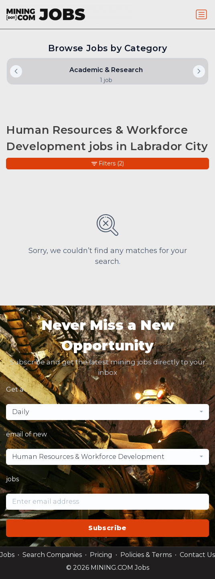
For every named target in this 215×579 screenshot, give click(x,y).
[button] (199, 71)
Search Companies (52, 555)
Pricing (101, 555)
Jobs (7, 555)
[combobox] (107, 412)
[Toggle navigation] (201, 14)
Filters (107, 163)
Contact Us (197, 555)
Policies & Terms (146, 555)
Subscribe (107, 528)
